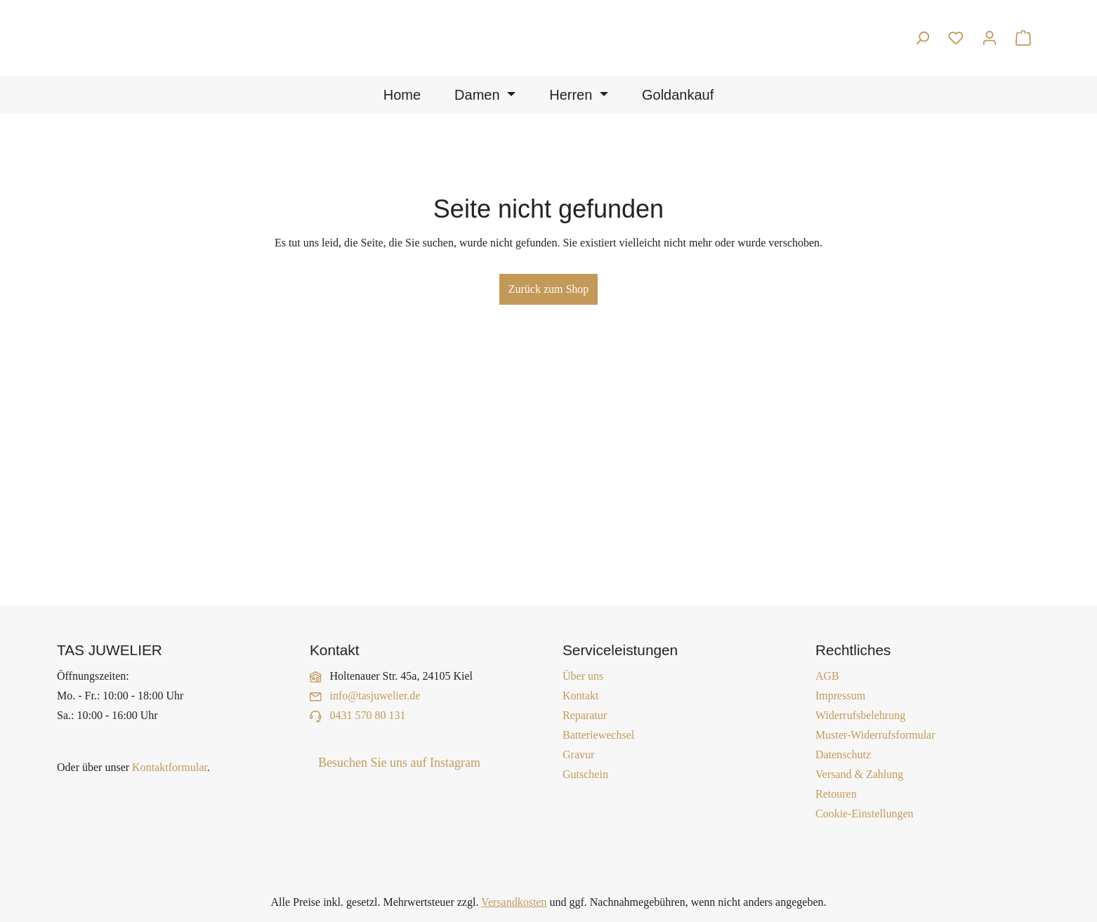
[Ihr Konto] (989, 37)
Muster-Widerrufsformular (875, 735)
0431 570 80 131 (368, 715)
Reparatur (585, 715)
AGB (827, 676)
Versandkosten (513, 902)
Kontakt (581, 696)
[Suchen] (922, 37)
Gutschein (585, 774)
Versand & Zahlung (859, 774)
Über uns (583, 676)
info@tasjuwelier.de (375, 696)
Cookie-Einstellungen (864, 813)
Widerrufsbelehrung (860, 715)
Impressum (840, 696)
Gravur (578, 754)
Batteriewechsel (598, 735)
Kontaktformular (169, 767)
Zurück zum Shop (548, 289)
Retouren (836, 794)
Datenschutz (843, 754)
